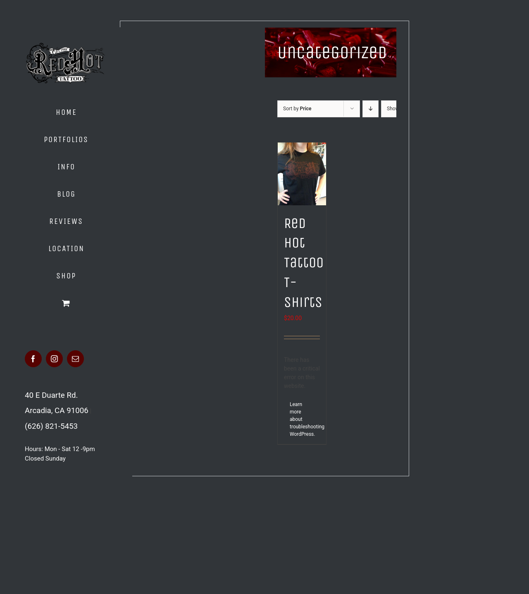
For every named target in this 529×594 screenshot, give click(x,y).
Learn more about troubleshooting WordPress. (296, 419)
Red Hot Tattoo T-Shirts (304, 262)
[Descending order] (370, 108)
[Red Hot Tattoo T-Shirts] (302, 174)
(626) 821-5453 (51, 426)
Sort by (297, 109)
